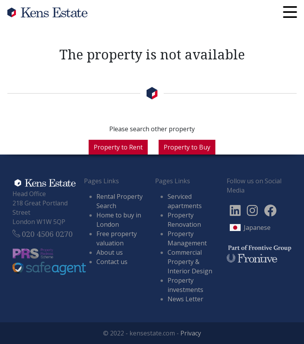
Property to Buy (187, 147)
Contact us (112, 261)
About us (109, 252)
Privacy (190, 333)
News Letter (185, 299)
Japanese (257, 227)
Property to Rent (118, 147)
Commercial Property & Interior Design (190, 261)
